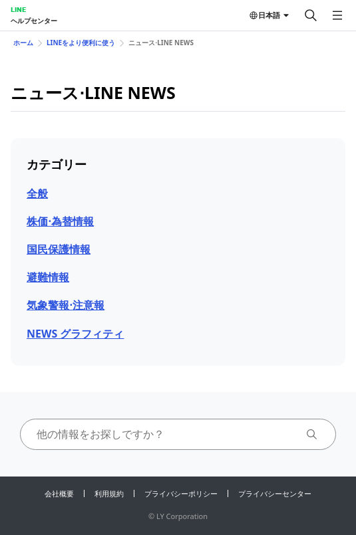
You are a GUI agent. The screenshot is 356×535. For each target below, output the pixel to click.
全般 (37, 193)
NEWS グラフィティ (75, 333)
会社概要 (59, 493)
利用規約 (109, 493)
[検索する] (310, 15)
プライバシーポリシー (181, 493)
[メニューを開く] (337, 15)
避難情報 (48, 277)
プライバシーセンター (274, 493)
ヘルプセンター (34, 20)
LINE (18, 9)
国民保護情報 (58, 249)
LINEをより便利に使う (81, 42)
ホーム (23, 42)
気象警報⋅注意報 (65, 305)
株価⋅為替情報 (60, 221)
